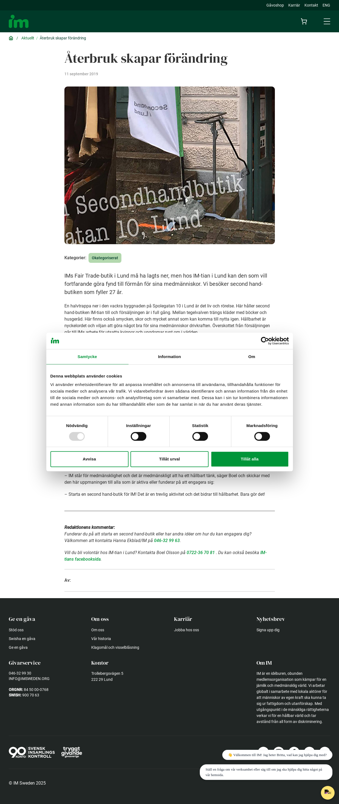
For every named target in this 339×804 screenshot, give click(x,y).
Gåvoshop (275, 5)
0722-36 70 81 (201, 552)
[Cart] (305, 21)
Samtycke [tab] (87, 356)
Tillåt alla (249, 459)
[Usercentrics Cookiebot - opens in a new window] (265, 341)
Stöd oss (16, 630)
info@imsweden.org (29, 678)
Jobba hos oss (186, 630)
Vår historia (101, 638)
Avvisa (89, 459)
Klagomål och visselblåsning (115, 647)
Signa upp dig (268, 630)
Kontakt (311, 5)
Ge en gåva (18, 647)
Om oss (97, 630)
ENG (326, 5)
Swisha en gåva (22, 638)
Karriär (294, 5)
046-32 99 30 (20, 673)
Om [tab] (251, 356)
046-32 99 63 (167, 540)
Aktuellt (27, 38)
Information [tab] (169, 356)
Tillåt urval (169, 459)
